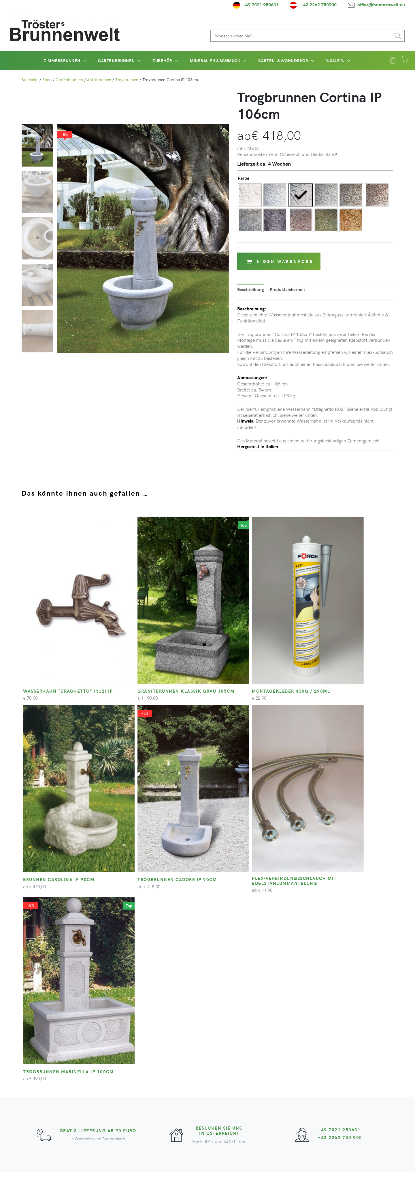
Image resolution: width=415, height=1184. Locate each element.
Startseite (30, 79)
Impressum (341, 1174)
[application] (92, 60)
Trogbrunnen (126, 79)
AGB (266, 1174)
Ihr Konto (230, 1059)
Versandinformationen (243, 1073)
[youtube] (182, 1096)
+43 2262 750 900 (340, 888)
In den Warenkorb (279, 261)
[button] (73, 60)
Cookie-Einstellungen (374, 1174)
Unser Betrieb (166, 1066)
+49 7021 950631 (339, 881)
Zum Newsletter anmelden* (321, 1079)
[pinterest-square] (202, 1096)
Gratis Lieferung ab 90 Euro (98, 882)
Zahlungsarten (235, 1080)
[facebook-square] (162, 1096)
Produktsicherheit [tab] (288, 289)
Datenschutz (285, 1174)
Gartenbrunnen (69, 79)
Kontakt (229, 1066)
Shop (47, 79)
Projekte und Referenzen (177, 1073)
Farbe (243, 178)
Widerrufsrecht (314, 1174)
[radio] (249, 195)
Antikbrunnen (99, 79)
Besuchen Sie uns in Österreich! (219, 881)
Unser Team (165, 1059)
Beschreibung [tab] (251, 289)
